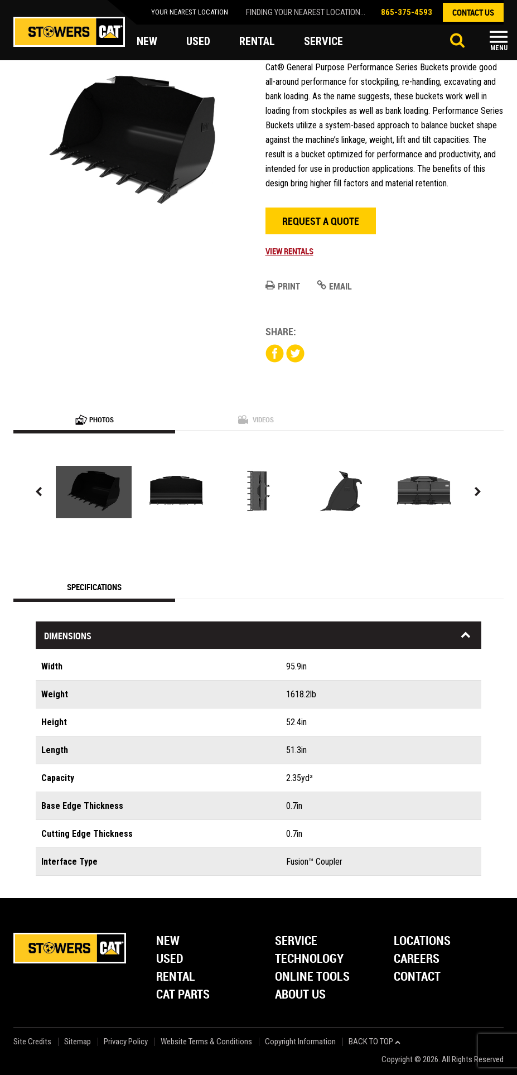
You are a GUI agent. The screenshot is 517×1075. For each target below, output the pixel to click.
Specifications (94, 586)
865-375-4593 (406, 12)
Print (282, 286)
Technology (309, 959)
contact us (473, 12)
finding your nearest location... (305, 12)
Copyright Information (300, 1042)
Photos (94, 419)
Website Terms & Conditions (206, 1042)
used (198, 41)
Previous (39, 491)
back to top (374, 1042)
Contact (417, 977)
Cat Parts (183, 995)
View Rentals (289, 251)
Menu (499, 48)
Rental (175, 977)
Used (169, 959)
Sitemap (77, 1042)
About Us (300, 995)
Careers (416, 959)
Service (296, 941)
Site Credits (32, 1042)
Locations (422, 941)
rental (257, 41)
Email (334, 286)
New (168, 941)
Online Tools (312, 977)
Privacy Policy (126, 1042)
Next (478, 491)
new (147, 41)
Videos (256, 419)
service (323, 41)
